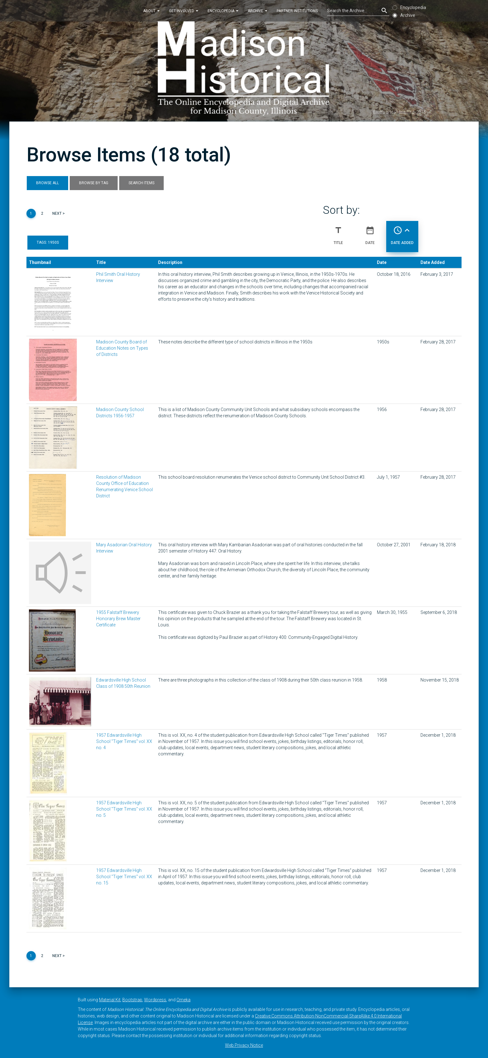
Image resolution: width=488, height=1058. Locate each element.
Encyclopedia (223, 10)
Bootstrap (132, 999)
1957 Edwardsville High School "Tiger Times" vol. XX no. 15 (124, 876)
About (151, 10)
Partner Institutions (297, 10)
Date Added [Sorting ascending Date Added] (402, 233)
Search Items (141, 183)
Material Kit (109, 999)
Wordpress (155, 999)
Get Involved (183, 10)
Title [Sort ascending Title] (338, 233)
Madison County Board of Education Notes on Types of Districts (122, 348)
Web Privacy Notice (244, 1045)
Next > (58, 213)
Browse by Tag (93, 183)
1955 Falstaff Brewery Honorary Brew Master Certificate (118, 618)
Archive (257, 10)
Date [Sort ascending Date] (370, 233)
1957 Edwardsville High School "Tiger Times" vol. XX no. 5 (124, 809)
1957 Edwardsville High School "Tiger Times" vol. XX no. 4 (124, 741)
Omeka (183, 999)
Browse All (47, 183)
